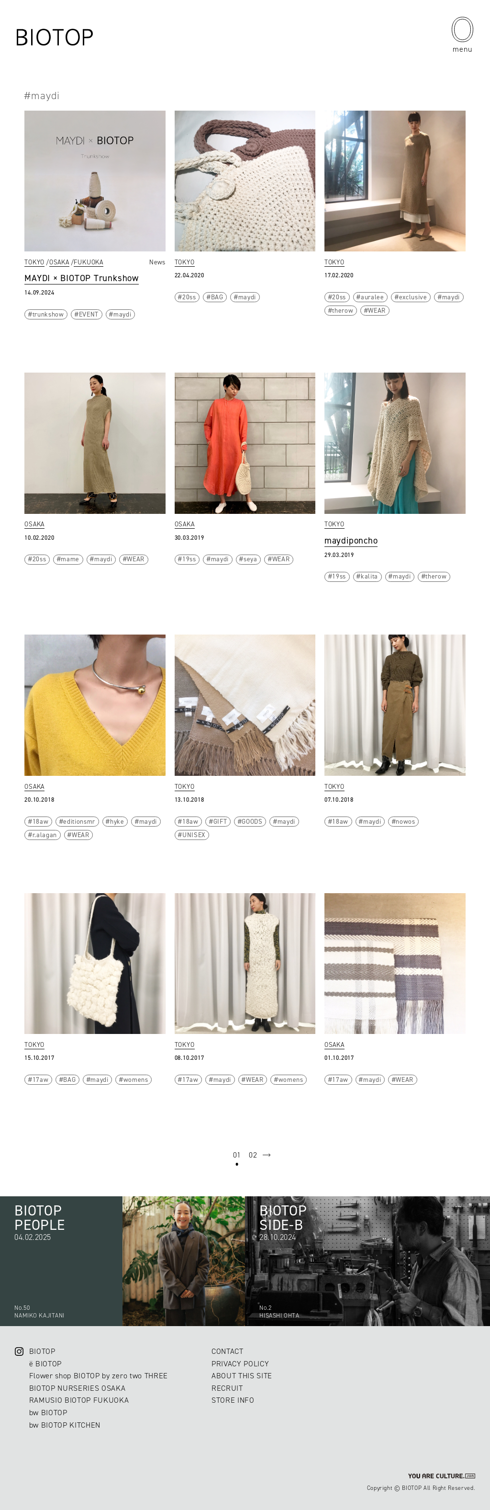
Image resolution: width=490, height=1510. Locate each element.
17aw (41, 1079)
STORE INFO (233, 1400)
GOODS (252, 821)
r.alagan (45, 834)
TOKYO (34, 262)
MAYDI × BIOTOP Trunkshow (81, 278)
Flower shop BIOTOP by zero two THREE (98, 1376)
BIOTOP (42, 1351)
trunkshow (48, 314)
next (266, 1155)
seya (250, 559)
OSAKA (59, 262)
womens (135, 1079)
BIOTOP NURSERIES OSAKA (77, 1388)
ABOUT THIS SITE (242, 1376)
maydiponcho (351, 540)
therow (342, 310)
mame (70, 559)
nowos (405, 821)
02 (253, 1155)
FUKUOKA (88, 262)
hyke (117, 821)
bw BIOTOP (48, 1413)
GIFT (220, 821)
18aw (41, 821)
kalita (369, 576)
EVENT (89, 314)
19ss (189, 559)
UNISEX (193, 834)
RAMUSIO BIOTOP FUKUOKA (79, 1400)
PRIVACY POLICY (240, 1364)
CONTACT (228, 1351)
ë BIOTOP (45, 1364)
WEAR (377, 310)
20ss (189, 297)
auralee (372, 297)
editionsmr (79, 821)
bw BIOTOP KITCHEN (64, 1425)
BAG (217, 297)
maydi (122, 314)
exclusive (413, 297)
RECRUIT (227, 1388)
